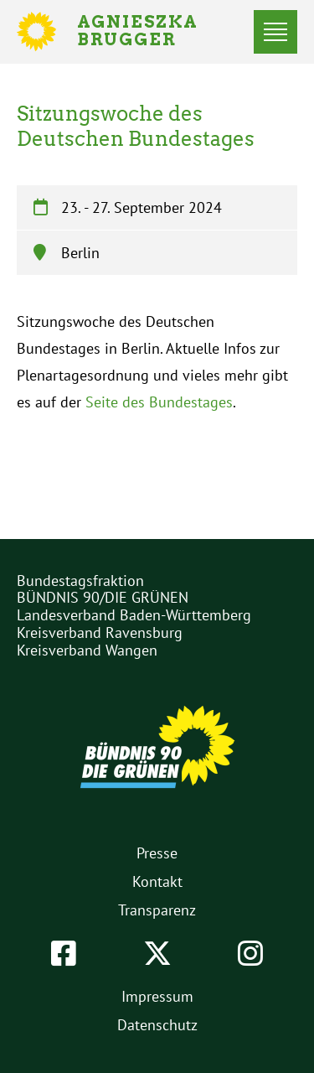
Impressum (157, 996)
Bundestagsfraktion (80, 580)
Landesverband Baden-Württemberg (134, 615)
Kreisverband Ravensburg (100, 632)
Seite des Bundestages (159, 402)
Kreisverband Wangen (87, 650)
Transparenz (157, 910)
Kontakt (157, 881)
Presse (157, 853)
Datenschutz (157, 1024)
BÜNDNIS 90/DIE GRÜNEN (102, 597)
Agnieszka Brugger (147, 32)
